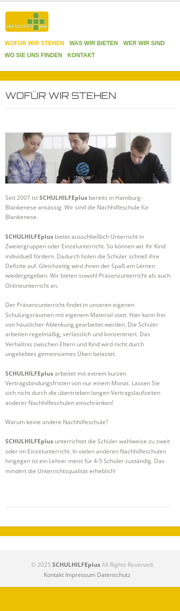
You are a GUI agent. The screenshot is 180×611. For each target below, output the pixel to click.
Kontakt (54, 575)
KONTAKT (81, 55)
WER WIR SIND (144, 43)
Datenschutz (114, 575)
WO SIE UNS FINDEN (33, 55)
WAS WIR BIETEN (93, 43)
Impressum (80, 575)
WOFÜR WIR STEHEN (34, 43)
